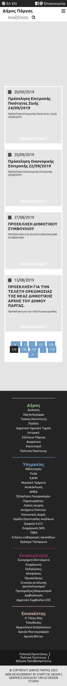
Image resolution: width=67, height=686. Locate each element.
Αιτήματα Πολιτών (33, 509)
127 (41, 344)
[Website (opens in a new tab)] (36, 3)
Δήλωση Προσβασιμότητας (33, 661)
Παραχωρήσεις (33, 500)
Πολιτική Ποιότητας (33, 450)
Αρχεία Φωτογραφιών (33, 631)
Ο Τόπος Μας (34, 618)
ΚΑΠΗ (34, 478)
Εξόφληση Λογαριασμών (33, 496)
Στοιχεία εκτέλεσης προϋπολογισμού (34, 584)
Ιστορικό (33, 432)
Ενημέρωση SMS (34, 528)
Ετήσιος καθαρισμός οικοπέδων (33, 537)
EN (14, 3)
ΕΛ (8, 3)
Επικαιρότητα (33, 555)
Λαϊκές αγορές (33, 505)
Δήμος (33, 405)
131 (34, 349)
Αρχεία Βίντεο (33, 636)
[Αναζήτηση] (33, 17)
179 (52, 349)
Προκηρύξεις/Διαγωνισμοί (33, 590)
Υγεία (33, 473)
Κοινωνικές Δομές (33, 514)
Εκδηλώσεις (33, 569)
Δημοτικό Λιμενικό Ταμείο (33, 428)
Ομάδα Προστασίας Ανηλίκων (33, 519)
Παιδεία (33, 423)
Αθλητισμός (33, 469)
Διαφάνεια (33, 441)
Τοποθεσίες (33, 622)
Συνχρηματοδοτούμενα (33, 559)
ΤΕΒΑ (33, 532)
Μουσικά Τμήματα (33, 482)
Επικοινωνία (54, 3)
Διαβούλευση (34, 595)
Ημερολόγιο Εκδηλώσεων (33, 627)
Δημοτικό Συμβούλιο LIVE (33, 600)
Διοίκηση (33, 409)
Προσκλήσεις (34, 578)
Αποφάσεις (33, 573)
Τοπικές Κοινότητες (33, 419)
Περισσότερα (33, 138)
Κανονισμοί (33, 446)
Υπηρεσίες (33, 464)
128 (51, 344)
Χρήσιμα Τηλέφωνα (33, 541)
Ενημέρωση (33, 564)
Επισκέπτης (33, 613)
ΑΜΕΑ (33, 491)
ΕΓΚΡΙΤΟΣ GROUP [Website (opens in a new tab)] (48, 674)
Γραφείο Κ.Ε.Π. (33, 523)
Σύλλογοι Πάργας (33, 437)
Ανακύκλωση (34, 487)
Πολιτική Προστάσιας (33, 654)
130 (24, 349)
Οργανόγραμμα (33, 414)
